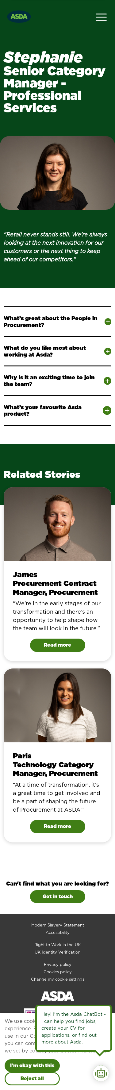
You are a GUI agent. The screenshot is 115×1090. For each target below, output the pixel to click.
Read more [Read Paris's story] (57, 826)
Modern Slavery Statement (57, 925)
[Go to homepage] (19, 16)
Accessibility (58, 932)
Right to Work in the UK (57, 945)
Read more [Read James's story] (57, 645)
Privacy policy (57, 964)
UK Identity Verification (57, 952)
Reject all (32, 1078)
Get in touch (58, 896)
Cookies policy (58, 972)
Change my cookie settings (57, 979)
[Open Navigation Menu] (101, 16)
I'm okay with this (32, 1065)
